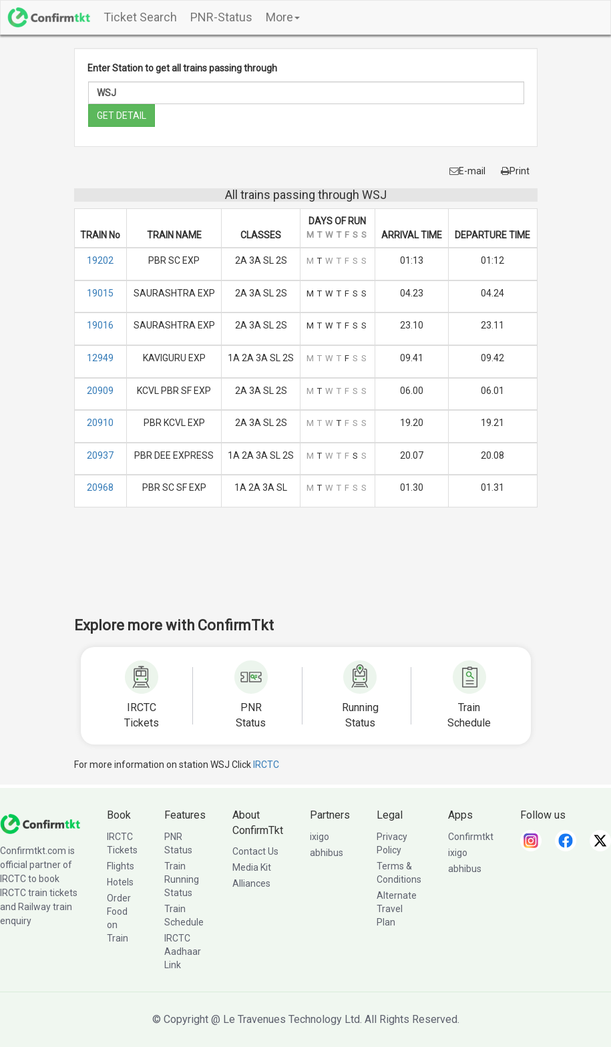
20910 (100, 422)
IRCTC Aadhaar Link (182, 951)
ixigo (319, 836)
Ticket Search (140, 17)
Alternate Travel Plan (397, 908)
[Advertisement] (317, 571)
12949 (100, 358)
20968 (100, 487)
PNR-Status (221, 17)
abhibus (326, 852)
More (283, 17)
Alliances (251, 883)
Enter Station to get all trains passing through (182, 68)
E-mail (467, 171)
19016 (100, 325)
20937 (100, 455)
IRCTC (266, 764)
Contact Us (255, 851)
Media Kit (251, 867)
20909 (100, 390)
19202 (100, 260)
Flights (120, 866)
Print (515, 171)
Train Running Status (181, 879)
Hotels (120, 882)
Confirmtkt (470, 836)
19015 (100, 293)
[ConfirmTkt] (40, 822)
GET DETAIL (121, 115)
